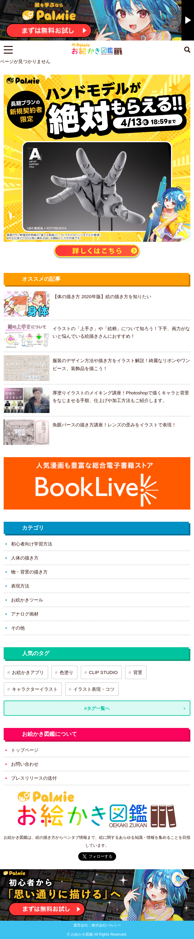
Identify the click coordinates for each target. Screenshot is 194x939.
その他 (18, 627)
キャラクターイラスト (35, 689)
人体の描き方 (24, 557)
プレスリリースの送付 (34, 778)
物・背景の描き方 (29, 571)
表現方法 (20, 585)
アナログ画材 (24, 613)
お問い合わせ (24, 764)
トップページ (24, 750)
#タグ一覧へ (97, 708)
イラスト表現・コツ (94, 689)
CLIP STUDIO (103, 672)
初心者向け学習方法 (31, 543)
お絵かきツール (27, 599)
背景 (137, 672)
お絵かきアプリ (28, 672)
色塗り (66, 672)
